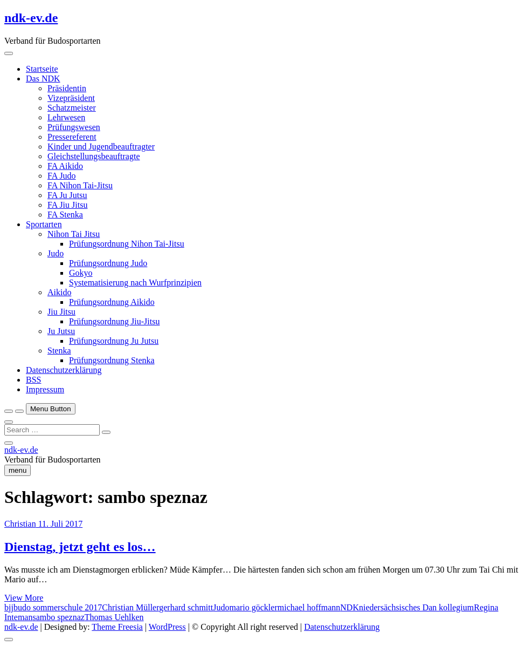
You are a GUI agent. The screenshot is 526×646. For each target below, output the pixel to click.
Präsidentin (66, 88)
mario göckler (253, 607)
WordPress (167, 626)
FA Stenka (65, 214)
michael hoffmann (309, 607)
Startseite (42, 68)
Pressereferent (71, 136)
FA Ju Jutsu (67, 195)
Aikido (59, 292)
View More (23, 597)
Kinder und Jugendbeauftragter (101, 146)
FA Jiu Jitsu (67, 204)
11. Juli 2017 (59, 523)
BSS (33, 379)
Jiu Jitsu (61, 311)
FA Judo (61, 175)
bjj (8, 607)
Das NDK (43, 78)
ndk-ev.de (31, 18)
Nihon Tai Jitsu (73, 234)
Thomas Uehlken (114, 617)
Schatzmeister (71, 107)
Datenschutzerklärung (63, 370)
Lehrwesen (66, 117)
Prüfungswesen (73, 127)
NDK (349, 607)
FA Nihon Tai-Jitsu (80, 185)
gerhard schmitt (186, 607)
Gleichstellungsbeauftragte (93, 156)
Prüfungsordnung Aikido (112, 302)
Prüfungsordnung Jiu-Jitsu (114, 321)
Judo (55, 253)
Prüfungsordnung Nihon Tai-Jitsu (126, 243)
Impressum (45, 389)
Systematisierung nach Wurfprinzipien (135, 282)
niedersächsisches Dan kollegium (416, 607)
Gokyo (81, 272)
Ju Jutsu (61, 331)
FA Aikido (65, 166)
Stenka (59, 350)
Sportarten (44, 224)
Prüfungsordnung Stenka (112, 360)
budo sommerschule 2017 (57, 607)
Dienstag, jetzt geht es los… (80, 547)
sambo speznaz (58, 617)
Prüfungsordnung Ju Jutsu (113, 340)
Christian (20, 523)
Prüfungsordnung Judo (108, 263)
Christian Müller (130, 607)
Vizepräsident (71, 98)
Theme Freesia (117, 626)
